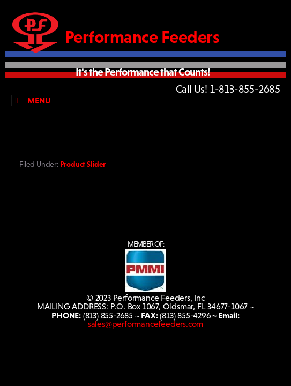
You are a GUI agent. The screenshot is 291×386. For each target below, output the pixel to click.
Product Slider (83, 164)
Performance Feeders (142, 37)
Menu (30, 100)
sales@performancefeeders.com (145, 324)
